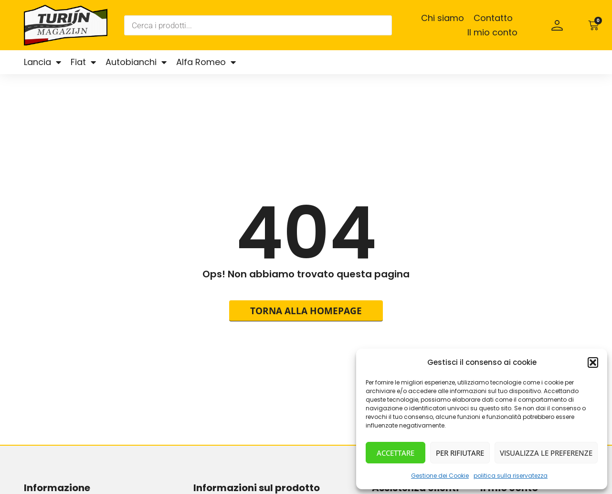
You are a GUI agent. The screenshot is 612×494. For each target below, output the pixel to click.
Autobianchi (136, 62)
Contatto (493, 18)
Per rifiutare (460, 453)
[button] (593, 362)
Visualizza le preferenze (546, 453)
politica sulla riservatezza (511, 476)
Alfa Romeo (206, 62)
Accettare (395, 453)
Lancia (42, 62)
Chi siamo (442, 18)
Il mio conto (492, 32)
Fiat (83, 62)
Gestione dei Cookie (440, 476)
